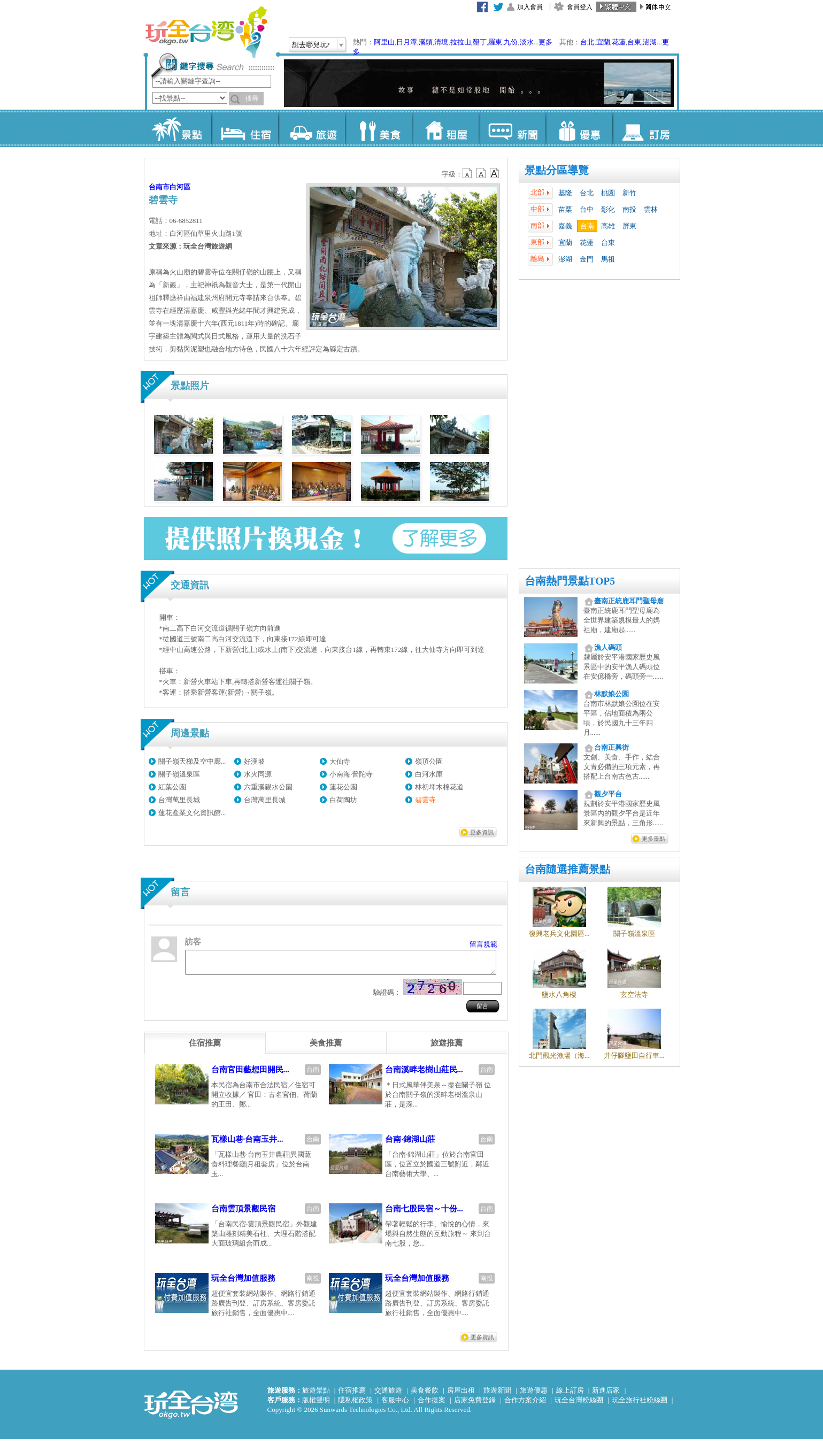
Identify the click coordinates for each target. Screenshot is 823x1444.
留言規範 (483, 944)
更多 (545, 42)
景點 (177, 128)
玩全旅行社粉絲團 (639, 1405)
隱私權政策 (355, 1405)
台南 (587, 226)
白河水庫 (429, 774)
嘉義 (565, 226)
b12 (468, 173)
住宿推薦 (352, 1395)
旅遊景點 (316, 1395)
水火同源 (258, 774)
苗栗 (565, 209)
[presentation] (204, 1047)
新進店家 (606, 1395)
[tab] (204, 1047)
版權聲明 (316, 1405)
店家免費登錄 (475, 1405)
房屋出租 (461, 1395)
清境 (441, 42)
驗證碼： (387, 997)
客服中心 (395, 1405)
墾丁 (480, 42)
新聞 (512, 128)
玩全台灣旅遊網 (205, 32)
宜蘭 (603, 42)
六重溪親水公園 (268, 787)
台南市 (159, 187)
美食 (378, 128)
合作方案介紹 (525, 1405)
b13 (481, 173)
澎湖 (650, 42)
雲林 (651, 209)
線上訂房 (570, 1395)
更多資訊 (482, 832)
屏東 (629, 226)
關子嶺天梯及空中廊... (192, 761)
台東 (634, 42)
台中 (587, 209)
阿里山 (384, 42)
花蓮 (619, 42)
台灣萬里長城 (179, 800)
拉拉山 (460, 42)
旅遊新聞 (497, 1395)
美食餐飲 (425, 1395)
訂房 (645, 128)
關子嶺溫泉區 (179, 774)
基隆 (565, 193)
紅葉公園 (172, 787)
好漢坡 (254, 761)
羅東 (495, 42)
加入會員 (530, 7)
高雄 (608, 226)
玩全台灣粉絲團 (579, 1405)
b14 (494, 173)
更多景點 (653, 838)
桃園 (608, 193)
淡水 (527, 42)
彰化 (608, 209)
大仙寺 (339, 761)
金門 (587, 259)
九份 (511, 42)
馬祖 (608, 259)
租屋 (445, 128)
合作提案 (431, 1405)
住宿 (244, 128)
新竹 (629, 193)
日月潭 (406, 42)
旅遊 (311, 128)
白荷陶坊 (343, 800)
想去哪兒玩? (311, 45)
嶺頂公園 (429, 761)
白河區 (180, 187)
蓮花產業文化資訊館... (192, 813)
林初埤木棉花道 (439, 787)
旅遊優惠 (534, 1395)
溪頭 (426, 42)
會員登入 (580, 7)
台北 (587, 42)
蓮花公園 (343, 787)
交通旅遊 (388, 1395)
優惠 (578, 128)
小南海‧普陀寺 (351, 774)
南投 (629, 209)
